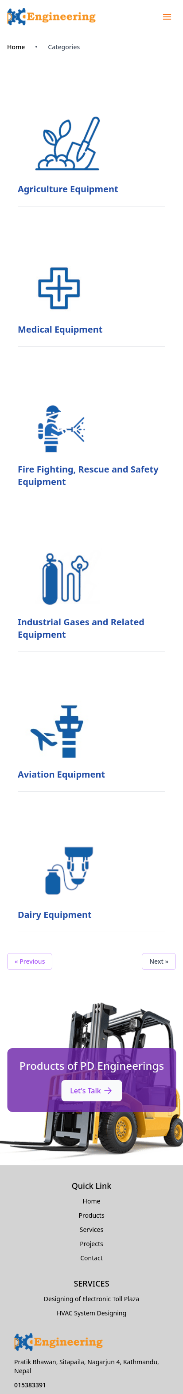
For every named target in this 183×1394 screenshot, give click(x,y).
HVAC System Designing (91, 1313)
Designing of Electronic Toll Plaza (91, 1299)
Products (91, 1215)
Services (91, 1229)
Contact (91, 1258)
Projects (91, 1243)
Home (16, 47)
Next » (158, 961)
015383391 (30, 1385)
